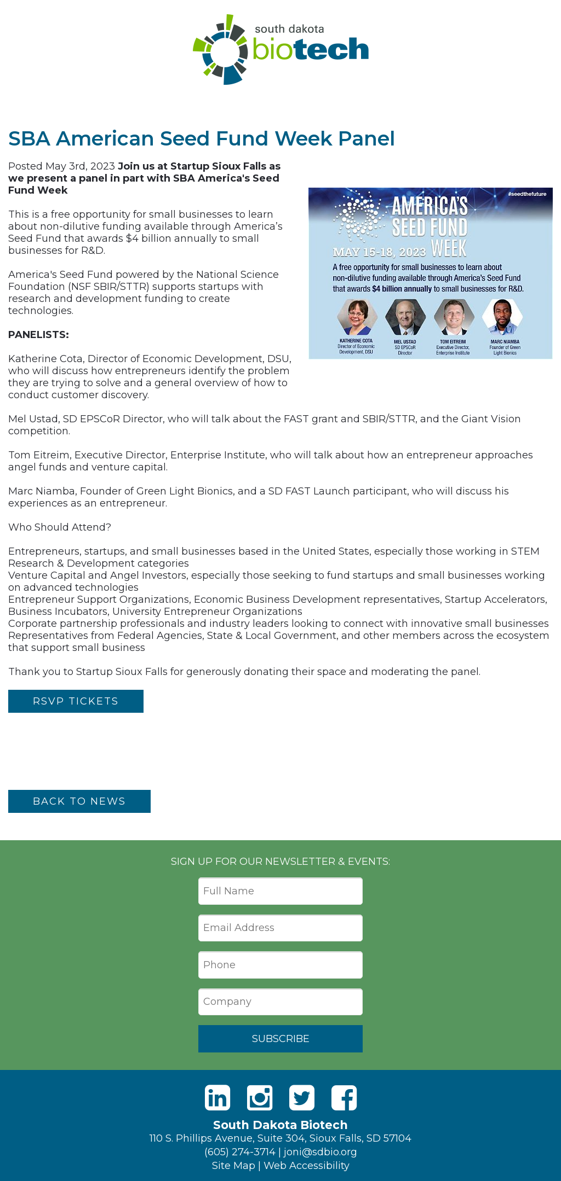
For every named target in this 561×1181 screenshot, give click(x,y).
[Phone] (280, 965)
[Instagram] (259, 1098)
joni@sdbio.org (320, 1152)
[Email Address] (280, 928)
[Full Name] (280, 891)
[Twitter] (301, 1098)
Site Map (233, 1166)
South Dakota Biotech (280, 49)
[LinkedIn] (217, 1098)
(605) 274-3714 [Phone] (240, 1152)
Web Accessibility (307, 1166)
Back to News (79, 801)
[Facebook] (344, 1098)
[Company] (280, 1002)
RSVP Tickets (76, 701)
